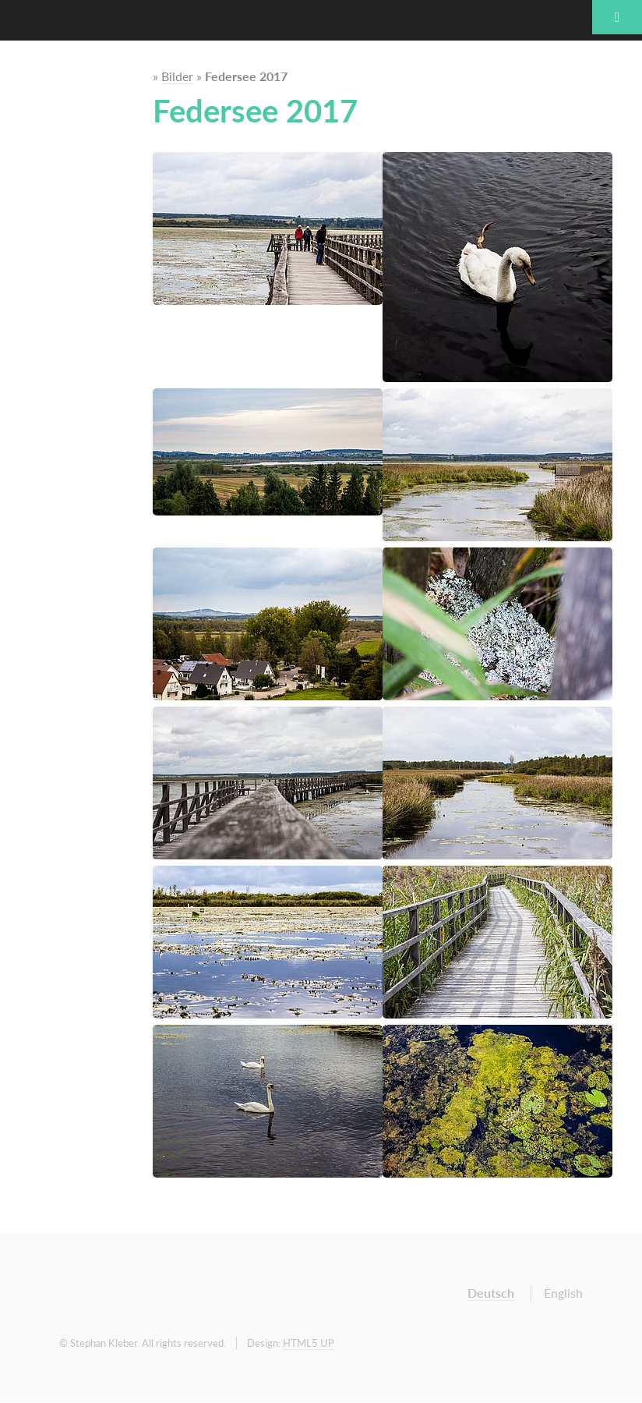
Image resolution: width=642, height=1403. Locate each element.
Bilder (177, 76)
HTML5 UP (308, 1343)
